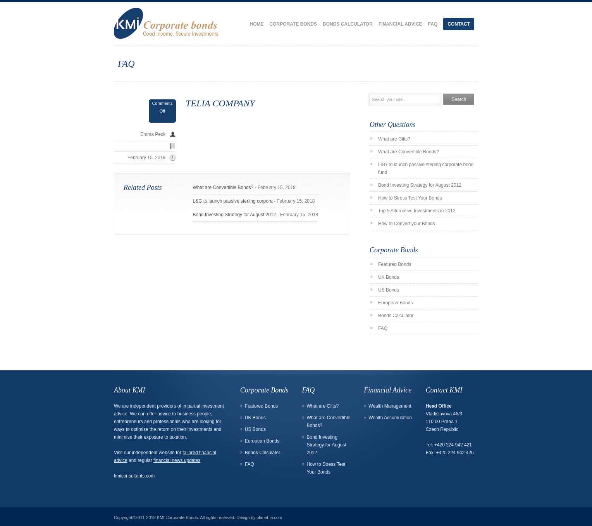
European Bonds (395, 303)
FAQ (433, 24)
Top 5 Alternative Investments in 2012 (416, 211)
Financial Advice (400, 24)
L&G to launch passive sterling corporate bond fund (425, 168)
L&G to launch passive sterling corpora (232, 201)
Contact (458, 24)
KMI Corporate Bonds (177, 517)
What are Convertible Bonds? (223, 187)
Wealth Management (389, 406)
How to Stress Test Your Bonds (410, 198)
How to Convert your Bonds (406, 223)
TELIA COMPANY (220, 103)
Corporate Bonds (293, 24)
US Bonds (388, 290)
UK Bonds (388, 277)
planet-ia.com (269, 517)
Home (257, 24)
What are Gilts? (394, 139)
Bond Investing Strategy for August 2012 (234, 214)
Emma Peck (152, 134)
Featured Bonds (394, 264)
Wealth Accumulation (390, 417)
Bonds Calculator (348, 24)
